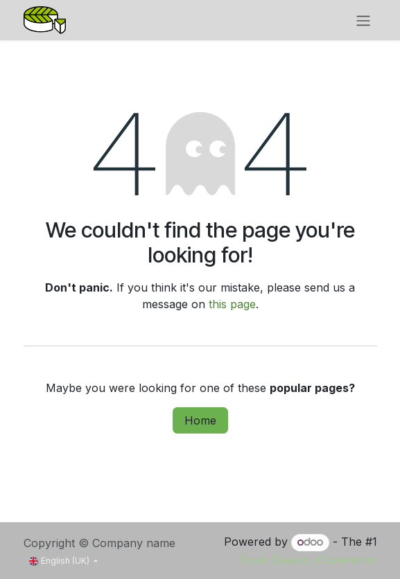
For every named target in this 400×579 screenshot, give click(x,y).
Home (200, 420)
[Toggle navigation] (363, 20)
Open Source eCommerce (308, 560)
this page (232, 304)
